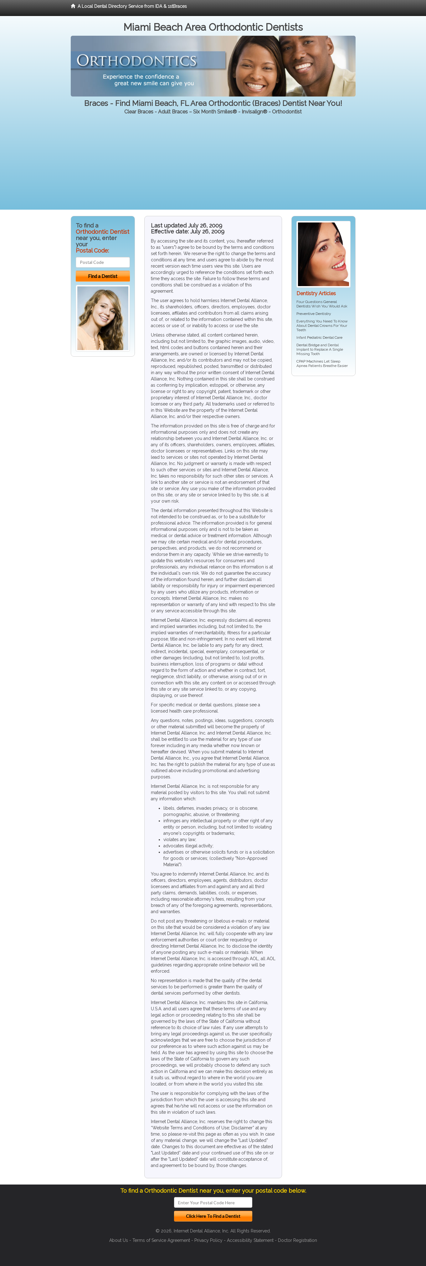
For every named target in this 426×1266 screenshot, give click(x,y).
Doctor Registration (297, 1240)
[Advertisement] (213, 166)
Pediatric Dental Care (324, 337)
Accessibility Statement (250, 1240)
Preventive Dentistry (313, 313)
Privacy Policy (208, 1240)
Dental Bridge (308, 345)
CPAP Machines (309, 361)
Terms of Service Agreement (161, 1240)
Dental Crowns (320, 325)
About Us (118, 1240)
